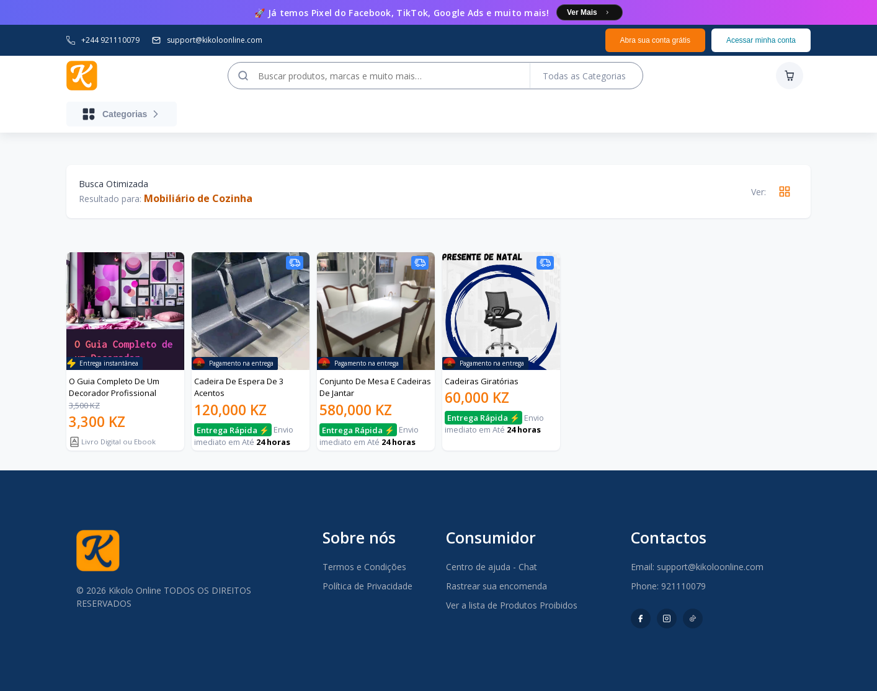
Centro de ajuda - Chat (491, 567)
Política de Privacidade (367, 586)
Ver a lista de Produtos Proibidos (511, 605)
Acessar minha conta (761, 40)
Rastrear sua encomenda (496, 586)
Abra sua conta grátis (655, 40)
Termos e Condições (364, 567)
